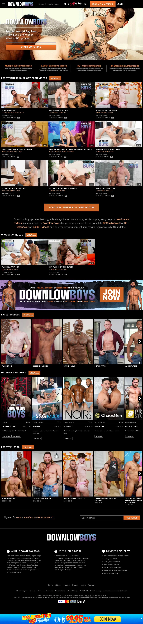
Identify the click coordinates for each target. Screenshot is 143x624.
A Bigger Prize (8, 110)
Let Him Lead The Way (59, 110)
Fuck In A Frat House (12, 267)
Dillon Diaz (100, 112)
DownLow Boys (9, 427)
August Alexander (55, 151)
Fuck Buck (7, 366)
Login (120, 4)
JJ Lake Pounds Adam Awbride (63, 188)
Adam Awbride (60, 190)
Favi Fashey (11, 565)
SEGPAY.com (90, 597)
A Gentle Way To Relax (106, 110)
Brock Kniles (15, 190)
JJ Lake (52, 190)
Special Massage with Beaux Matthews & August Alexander (77, 149)
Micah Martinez (7, 151)
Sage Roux (31, 565)
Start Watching (31, 47)
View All (55, 78)
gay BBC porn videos (14, 572)
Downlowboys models (28, 560)
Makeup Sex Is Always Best (109, 149)
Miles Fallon (18, 151)
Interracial (16, 436)
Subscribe (131, 518)
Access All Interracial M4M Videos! (71, 207)
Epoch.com (24, 597)
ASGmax (36, 427)
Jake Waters (53, 112)
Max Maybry (108, 112)
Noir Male (68, 427)
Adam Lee (62, 112)
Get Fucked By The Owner (61, 267)
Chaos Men (100, 427)
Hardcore (6, 436)
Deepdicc (17, 567)
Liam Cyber (100, 151)
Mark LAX (109, 190)
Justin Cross (109, 151)
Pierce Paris (100, 366)
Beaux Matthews (68, 151)
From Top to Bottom (105, 188)
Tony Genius (6, 190)
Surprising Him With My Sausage (17, 149)
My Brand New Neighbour (14, 188)
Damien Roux (19, 112)
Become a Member (102, 4)
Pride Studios (131, 427)
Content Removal (124, 597)
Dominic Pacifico (8, 112)
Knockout (5, 269)
